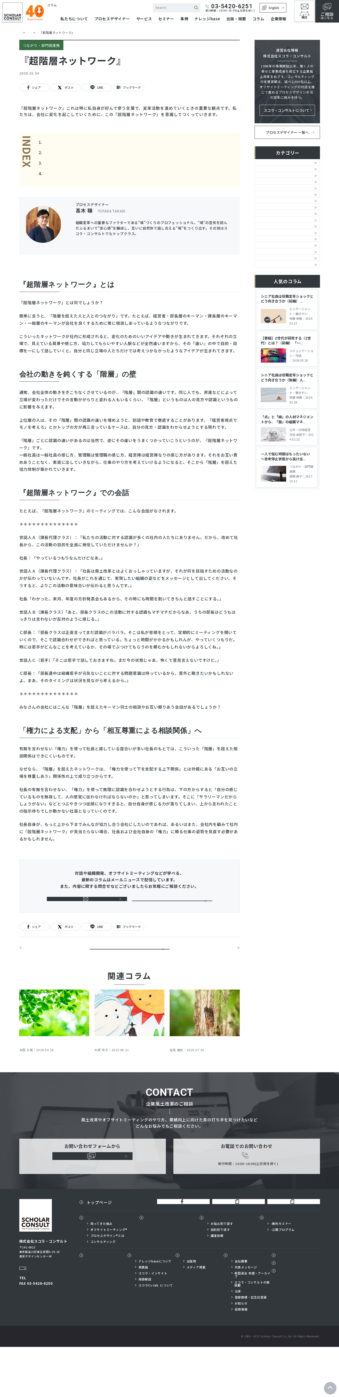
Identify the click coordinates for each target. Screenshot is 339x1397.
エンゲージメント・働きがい (283, 260)
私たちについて (101, 1267)
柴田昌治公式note (234, 1249)
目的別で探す (220, 1279)
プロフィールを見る (213, 248)
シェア (34, 87)
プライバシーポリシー (298, 1323)
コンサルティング (103, 1291)
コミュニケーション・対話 (281, 248)
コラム (258, 19)
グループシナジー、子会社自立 (284, 332)
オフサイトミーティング (279, 218)
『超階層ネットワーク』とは (72, 142)
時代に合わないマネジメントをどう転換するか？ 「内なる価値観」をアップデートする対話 (128, 1074)
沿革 (238, 1341)
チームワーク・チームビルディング (284, 233)
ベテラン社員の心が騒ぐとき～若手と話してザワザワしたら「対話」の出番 (53, 1070)
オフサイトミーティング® (109, 1279)
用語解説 (145, 1329)
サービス (144, 19)
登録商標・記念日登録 (251, 1347)
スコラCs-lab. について (156, 1335)
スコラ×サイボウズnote (291, 1249)
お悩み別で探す (222, 1273)
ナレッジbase (207, 19)
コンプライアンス (273, 343)
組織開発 (266, 177)
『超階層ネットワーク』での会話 (76, 165)
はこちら (327, 11)
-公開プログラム (283, 1279)
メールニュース (304, 11)
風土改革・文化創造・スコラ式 (284, 165)
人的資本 (266, 188)
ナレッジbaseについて (155, 1311)
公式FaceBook (179, 1249)
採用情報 (241, 1359)
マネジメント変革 (273, 295)
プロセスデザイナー (112, 19)
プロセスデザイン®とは (107, 1285)
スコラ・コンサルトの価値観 (252, 1334)
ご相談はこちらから (172, 908)
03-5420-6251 (229, 6)
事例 (184, 19)
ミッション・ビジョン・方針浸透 (284, 203)
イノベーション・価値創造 (281, 320)
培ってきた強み (101, 1273)
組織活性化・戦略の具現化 (281, 307)
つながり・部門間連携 (277, 284)
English (270, 7)
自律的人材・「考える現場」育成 (285, 272)
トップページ (99, 1250)
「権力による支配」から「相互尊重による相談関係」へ (97, 177)
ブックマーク (129, 87)
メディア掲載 (196, 1317)
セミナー (166, 19)
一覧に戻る (130, 965)
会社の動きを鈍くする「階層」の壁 (78, 154)
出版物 (189, 1305)
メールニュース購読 (86, 908)
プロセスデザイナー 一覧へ (287, 132)
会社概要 (241, 1311)
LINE (97, 87)
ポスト (65, 87)
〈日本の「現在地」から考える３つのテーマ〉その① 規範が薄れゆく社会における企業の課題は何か (204, 1074)
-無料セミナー (281, 1273)
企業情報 (278, 19)
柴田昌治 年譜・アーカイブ (253, 1325)
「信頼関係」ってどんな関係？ (212, 965)
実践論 (143, 1317)
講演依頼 (217, 1285)
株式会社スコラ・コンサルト (72, 10)
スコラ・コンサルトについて (286, 110)
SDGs (263, 355)
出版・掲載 (236, 19)
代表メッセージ (246, 1317)
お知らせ (241, 1353)
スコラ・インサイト (153, 1323)
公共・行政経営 (272, 367)
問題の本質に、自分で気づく (48, 965)
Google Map (32, 1311)
